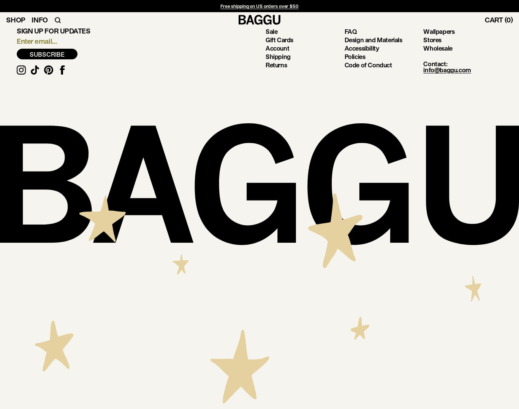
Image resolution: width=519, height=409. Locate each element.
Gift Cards (279, 39)
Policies (355, 56)
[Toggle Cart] (502, 19)
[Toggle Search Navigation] (58, 20)
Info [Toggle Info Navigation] (40, 20)
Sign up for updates (53, 30)
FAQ (351, 31)
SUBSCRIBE (47, 54)
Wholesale (437, 48)
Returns (276, 64)
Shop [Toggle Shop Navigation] (15, 20)
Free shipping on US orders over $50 (259, 6)
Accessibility (362, 48)
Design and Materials (373, 39)
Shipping (278, 56)
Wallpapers (438, 31)
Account (277, 48)
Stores (432, 39)
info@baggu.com (447, 69)
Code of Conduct (368, 64)
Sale (271, 31)
